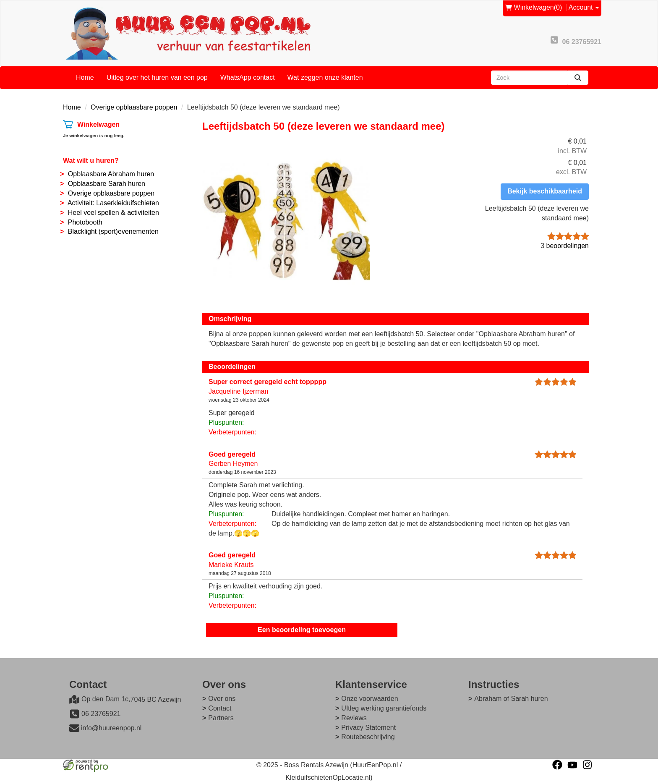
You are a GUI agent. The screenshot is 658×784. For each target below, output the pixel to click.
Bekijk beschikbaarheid (544, 191)
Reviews (353, 717)
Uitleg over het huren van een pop (157, 77)
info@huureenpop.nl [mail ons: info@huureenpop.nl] (111, 728)
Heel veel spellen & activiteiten (113, 212)
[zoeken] (577, 78)
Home (85, 77)
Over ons (221, 698)
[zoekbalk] (529, 78)
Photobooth (85, 222)
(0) (533, 8)
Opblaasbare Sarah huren (106, 183)
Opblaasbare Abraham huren (111, 174)
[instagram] (587, 765)
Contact (219, 708)
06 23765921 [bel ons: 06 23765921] (100, 713)
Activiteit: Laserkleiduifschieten (113, 202)
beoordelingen (564, 245)
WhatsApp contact (247, 77)
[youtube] (572, 765)
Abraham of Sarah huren (511, 698)
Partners (220, 717)
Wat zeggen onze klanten (325, 77)
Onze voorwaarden (369, 698)
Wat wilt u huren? (91, 160)
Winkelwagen (98, 124)
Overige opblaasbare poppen (134, 107)
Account (584, 7)
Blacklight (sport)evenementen (113, 231)
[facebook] (557, 765)
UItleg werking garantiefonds (383, 708)
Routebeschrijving (367, 736)
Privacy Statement (368, 727)
